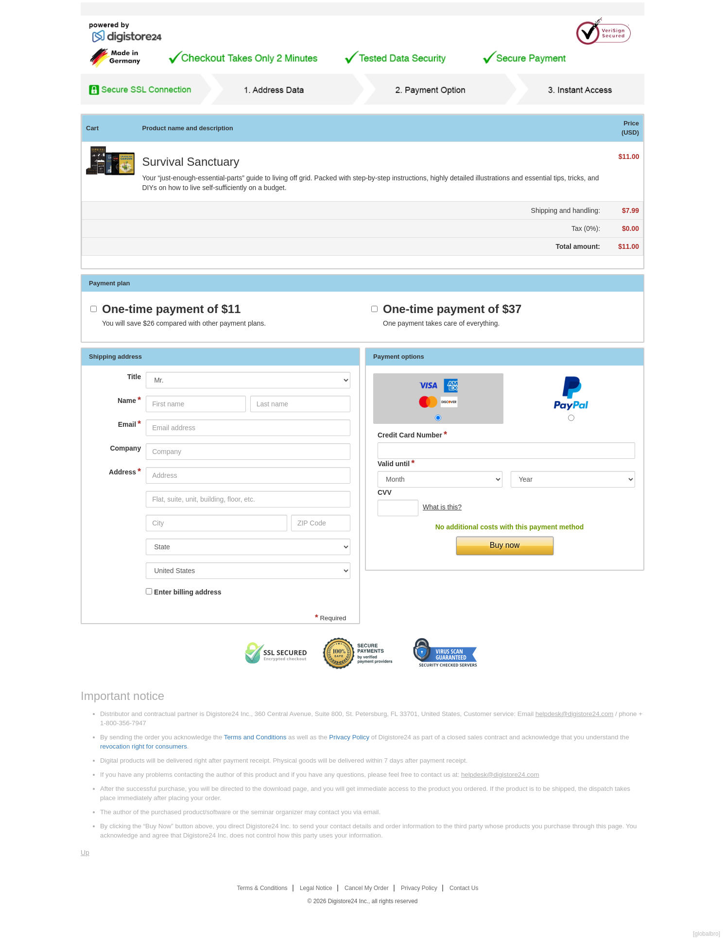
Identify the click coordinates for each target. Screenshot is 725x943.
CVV (385, 492)
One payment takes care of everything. (441, 323)
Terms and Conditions (255, 737)
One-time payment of (171, 309)
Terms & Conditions (262, 888)
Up (85, 852)
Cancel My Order (367, 888)
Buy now (504, 545)
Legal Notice (316, 888)
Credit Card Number (412, 434)
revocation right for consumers (143, 746)
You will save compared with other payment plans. (184, 323)
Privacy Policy (349, 737)
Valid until (396, 463)
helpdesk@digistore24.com (574, 713)
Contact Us (463, 888)
